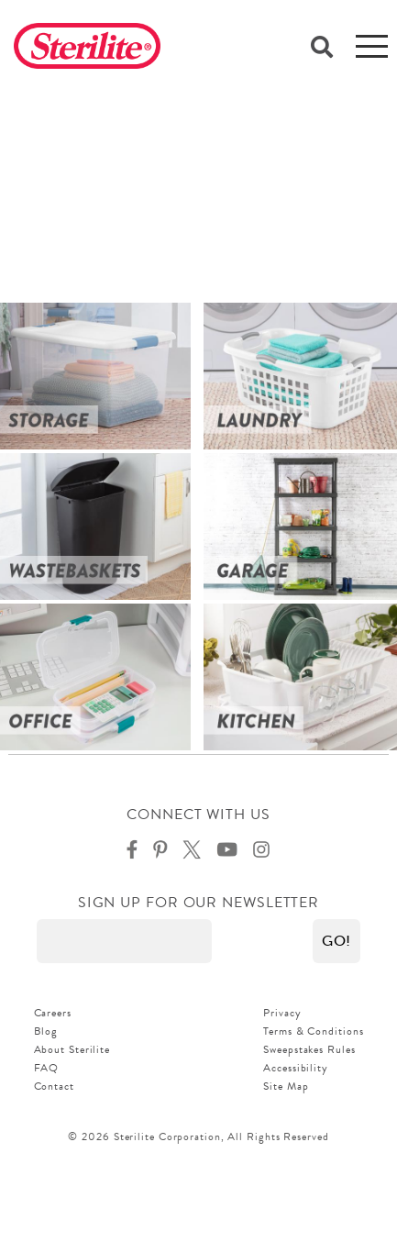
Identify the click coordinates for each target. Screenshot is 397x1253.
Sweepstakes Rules (309, 1049)
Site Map (285, 1086)
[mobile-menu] (372, 45)
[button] (336, 941)
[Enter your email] (124, 941)
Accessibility (295, 1067)
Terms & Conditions (313, 1031)
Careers (53, 1012)
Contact (54, 1086)
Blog (46, 1031)
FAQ (47, 1067)
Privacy (282, 1012)
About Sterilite (72, 1049)
